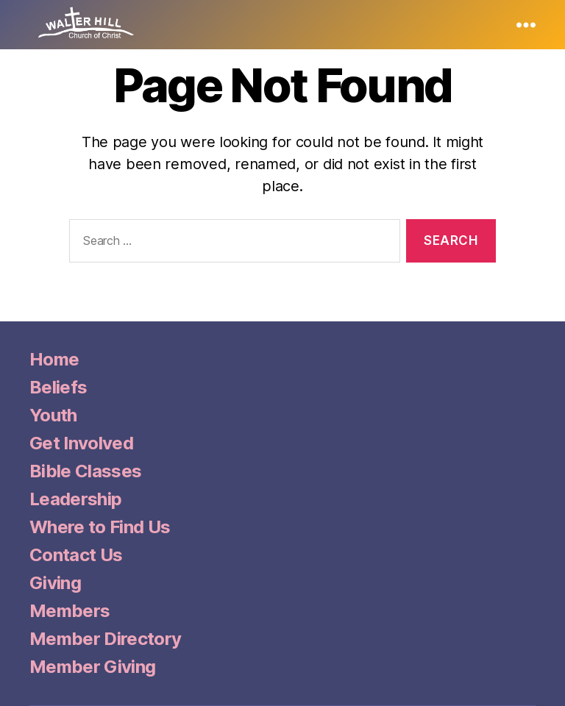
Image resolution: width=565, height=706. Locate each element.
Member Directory (105, 638)
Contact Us (75, 555)
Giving (55, 582)
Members (69, 610)
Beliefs (58, 387)
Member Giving (92, 666)
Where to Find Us (99, 527)
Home (54, 359)
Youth (53, 415)
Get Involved (81, 443)
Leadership (75, 499)
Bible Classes (85, 471)
